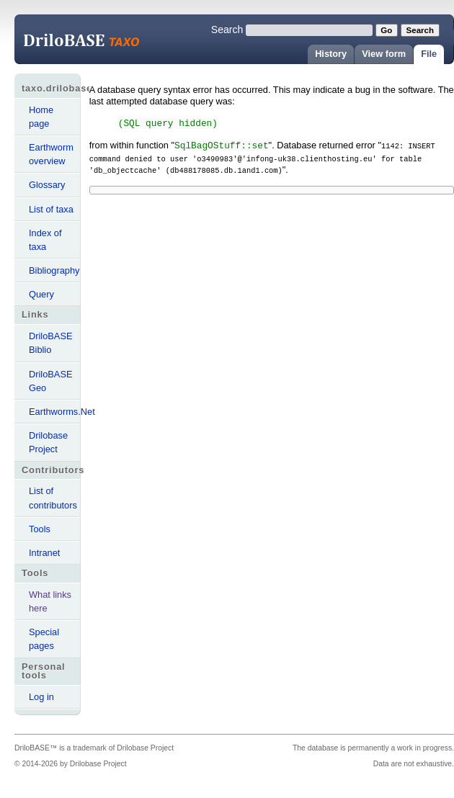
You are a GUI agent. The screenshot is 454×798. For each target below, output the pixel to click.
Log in (41, 696)
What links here (50, 601)
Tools (39, 529)
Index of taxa (45, 240)
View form (384, 53)
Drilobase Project (48, 442)
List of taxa (51, 209)
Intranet (44, 552)
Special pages (44, 639)
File (429, 53)
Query (41, 294)
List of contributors (53, 497)
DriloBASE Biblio (50, 343)
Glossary (47, 184)
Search (227, 29)
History (331, 53)
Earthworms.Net (55, 411)
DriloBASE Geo (50, 381)
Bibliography (54, 270)
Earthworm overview (51, 154)
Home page (41, 116)
